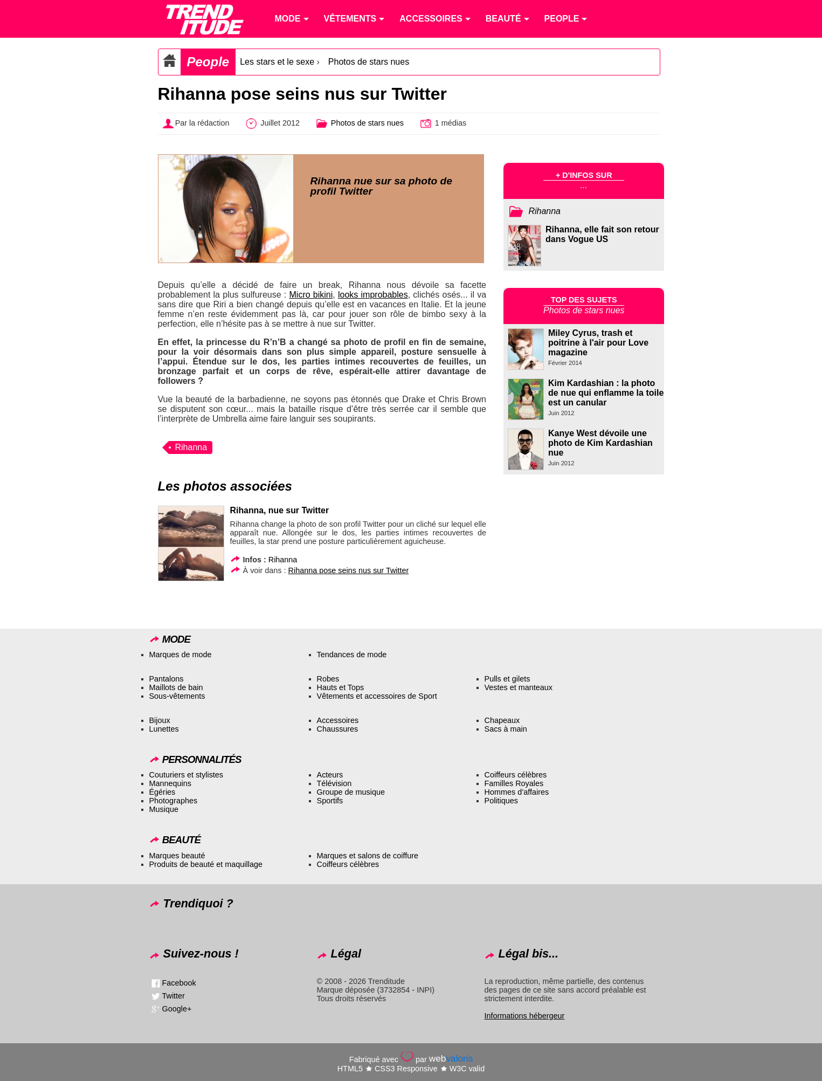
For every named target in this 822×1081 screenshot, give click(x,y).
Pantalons (166, 678)
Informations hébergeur (525, 1015)
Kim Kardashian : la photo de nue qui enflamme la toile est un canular (606, 392)
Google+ (177, 1008)
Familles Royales (514, 783)
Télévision (334, 783)
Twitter (173, 996)
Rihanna (191, 447)
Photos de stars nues (368, 61)
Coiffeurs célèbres (516, 774)
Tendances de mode (352, 654)
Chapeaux (502, 720)
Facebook (179, 983)
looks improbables (373, 294)
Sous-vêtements (177, 696)
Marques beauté (177, 855)
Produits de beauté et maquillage (206, 864)
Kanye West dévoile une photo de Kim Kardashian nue (600, 443)
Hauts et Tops (340, 687)
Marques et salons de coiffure (368, 855)
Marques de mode (180, 654)
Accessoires (338, 720)
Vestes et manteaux (518, 687)
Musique (163, 809)
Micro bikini (311, 294)
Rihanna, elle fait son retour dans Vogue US (602, 234)
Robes (328, 678)
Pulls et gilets (507, 678)
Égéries (162, 792)
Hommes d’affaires (517, 792)
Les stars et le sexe (277, 61)
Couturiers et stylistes (186, 774)
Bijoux (159, 720)
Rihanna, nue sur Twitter (279, 510)
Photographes (173, 800)
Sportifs (330, 800)
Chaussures (337, 729)
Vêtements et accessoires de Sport (377, 696)
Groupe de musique (351, 792)
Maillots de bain (176, 687)
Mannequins (170, 783)
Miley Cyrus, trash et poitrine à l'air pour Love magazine (598, 342)
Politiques (501, 800)
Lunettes (164, 729)
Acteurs (330, 774)
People (208, 61)
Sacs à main (506, 729)
